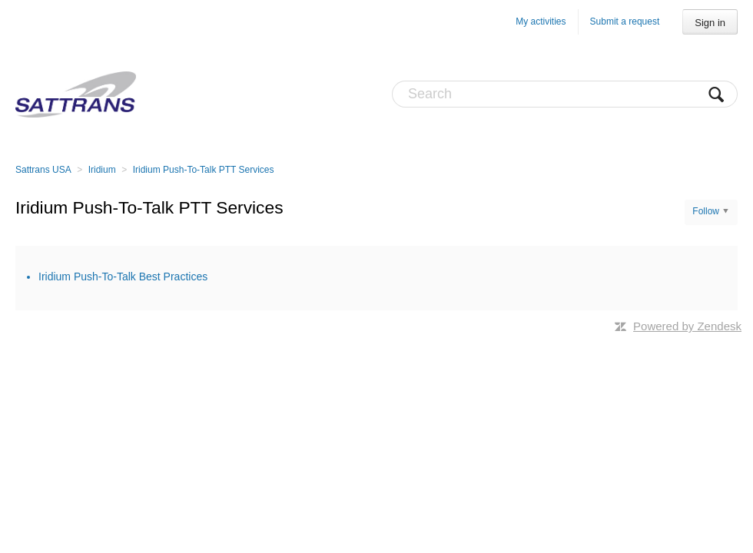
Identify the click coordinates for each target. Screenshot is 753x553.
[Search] (565, 94)
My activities (541, 21)
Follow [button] (705, 211)
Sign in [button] (710, 22)
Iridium (102, 169)
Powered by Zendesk (687, 326)
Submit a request (625, 21)
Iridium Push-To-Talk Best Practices (122, 276)
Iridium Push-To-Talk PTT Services (203, 169)
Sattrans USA (43, 169)
